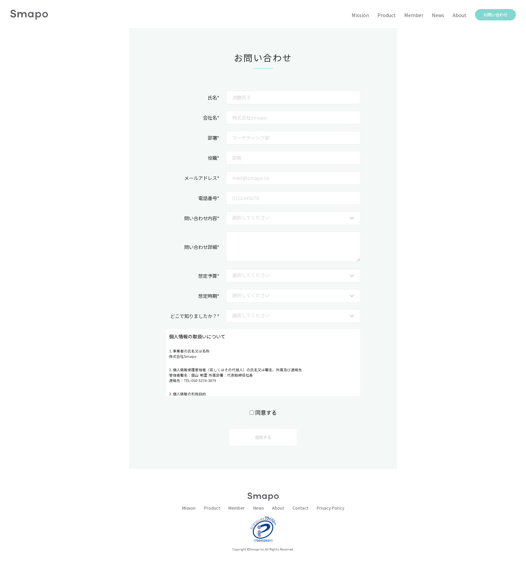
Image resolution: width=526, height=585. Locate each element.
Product (386, 15)
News (438, 15)
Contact (300, 508)
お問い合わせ (495, 15)
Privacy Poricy (330, 508)
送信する (263, 437)
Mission (360, 15)
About (460, 15)
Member (413, 15)
